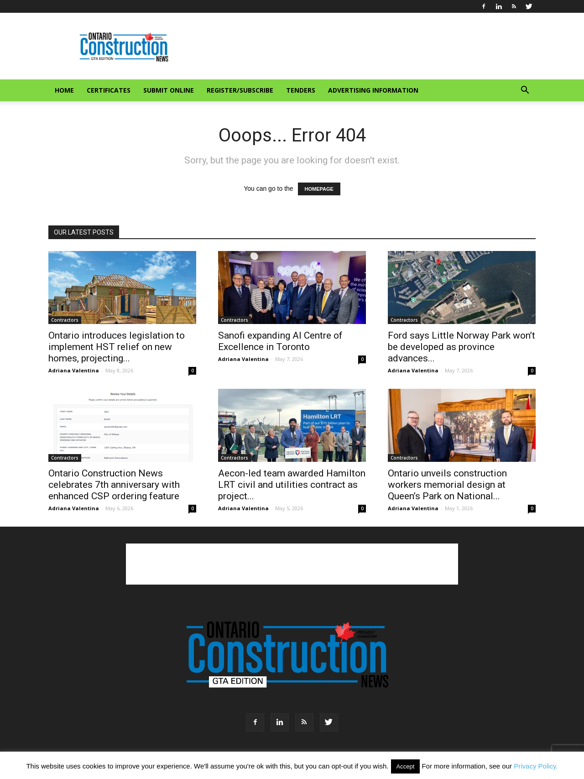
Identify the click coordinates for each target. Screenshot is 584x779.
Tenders (300, 90)
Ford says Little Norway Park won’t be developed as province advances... (461, 347)
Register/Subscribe (240, 90)
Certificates (108, 90)
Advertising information (373, 90)
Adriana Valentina (73, 370)
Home (64, 90)
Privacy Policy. (536, 766)
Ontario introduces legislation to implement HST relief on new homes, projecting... (116, 347)
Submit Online (168, 90)
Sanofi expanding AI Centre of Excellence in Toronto (280, 341)
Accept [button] (405, 766)
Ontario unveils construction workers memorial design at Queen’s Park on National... (447, 485)
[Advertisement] (292, 564)
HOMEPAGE (319, 189)
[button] (525, 91)
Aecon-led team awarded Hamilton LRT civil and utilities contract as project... (291, 485)
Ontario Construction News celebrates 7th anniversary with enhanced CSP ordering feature (114, 485)
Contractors (64, 320)
